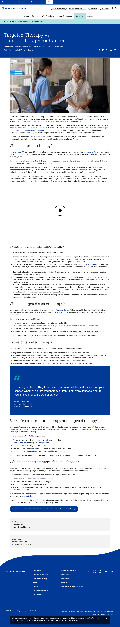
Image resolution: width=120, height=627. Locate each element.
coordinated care (28, 496)
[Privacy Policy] (73, 620)
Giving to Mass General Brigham (111, 2)
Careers (92, 16)
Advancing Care (31, 16)
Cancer (30, 50)
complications (86, 429)
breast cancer (78, 331)
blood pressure (43, 443)
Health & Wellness (20, 50)
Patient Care (5, 2)
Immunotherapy (16, 152)
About (49, 2)
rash (32, 448)
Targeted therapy (62, 310)
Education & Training (37, 2)
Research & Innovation (20, 2)
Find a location (105, 8)
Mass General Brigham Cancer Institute (29, 130)
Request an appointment (58, 8)
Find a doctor (93, 8)
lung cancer (37, 479)
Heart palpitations (20, 443)
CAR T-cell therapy (91, 264)
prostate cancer (93, 331)
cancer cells (88, 152)
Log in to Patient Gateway (76, 8)
